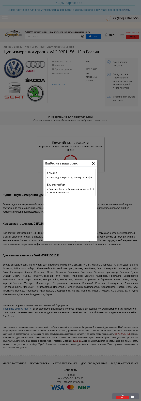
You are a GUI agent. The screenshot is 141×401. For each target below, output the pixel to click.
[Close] (93, 163)
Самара (52, 173)
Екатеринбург (56, 184)
